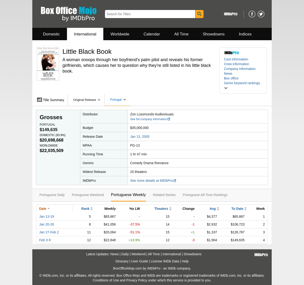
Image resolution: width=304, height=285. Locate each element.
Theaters (161, 209)
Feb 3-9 (45, 240)
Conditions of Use (106, 280)
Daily (125, 254)
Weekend (139, 254)
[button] (243, 85)
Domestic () (53, 135)
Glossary (121, 261)
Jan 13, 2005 (139, 136)
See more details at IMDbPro (153, 180)
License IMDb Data (165, 261)
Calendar (152, 34)
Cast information (236, 59)
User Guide (139, 261)
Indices (245, 34)
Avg (212, 209)
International (85, 34)
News (228, 73)
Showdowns (214, 34)
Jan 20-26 (46, 224)
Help (185, 261)
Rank (85, 209)
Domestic (51, 34)
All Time (181, 34)
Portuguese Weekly (128, 194)
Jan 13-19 (46, 216)
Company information (240, 69)
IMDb (172, 268)
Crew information (236, 64)
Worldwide (119, 34)
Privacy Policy (136, 280)
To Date (237, 209)
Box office (231, 78)
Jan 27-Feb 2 (49, 232)
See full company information (150, 119)
